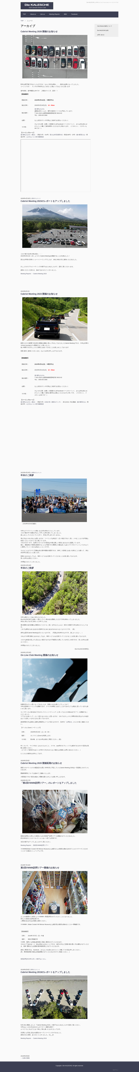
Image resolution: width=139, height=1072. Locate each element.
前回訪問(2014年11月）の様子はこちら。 (34, 959)
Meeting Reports (54, 14)
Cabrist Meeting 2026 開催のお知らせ (39, 31)
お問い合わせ (100, 34)
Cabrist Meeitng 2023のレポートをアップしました (45, 201)
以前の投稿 (25, 1058)
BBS (65, 14)
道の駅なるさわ (39, 109)
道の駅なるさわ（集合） (28, 134)
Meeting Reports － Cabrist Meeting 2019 (34, 1038)
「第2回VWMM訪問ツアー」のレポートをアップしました (49, 783)
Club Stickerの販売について (104, 26)
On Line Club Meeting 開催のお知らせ (39, 655)
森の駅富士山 (80, 134)
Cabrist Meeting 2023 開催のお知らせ (39, 294)
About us (33, 14)
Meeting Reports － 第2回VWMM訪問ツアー (34, 845)
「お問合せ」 (69, 722)
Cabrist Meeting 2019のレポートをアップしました (45, 972)
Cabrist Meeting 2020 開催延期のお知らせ (41, 763)
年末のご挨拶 (27, 475)
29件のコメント (36, 472)
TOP (24, 14)
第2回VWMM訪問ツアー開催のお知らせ (40, 867)
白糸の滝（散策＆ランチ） (53, 402)
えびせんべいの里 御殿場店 (35, 137)
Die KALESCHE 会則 (102, 30)
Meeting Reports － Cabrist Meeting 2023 (34, 273)
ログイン (115, 1070)
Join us (42, 14)
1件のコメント (36, 198)
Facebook (74, 14)
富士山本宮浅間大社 (56, 134)
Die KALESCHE (31, 11)
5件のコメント (35, 969)
